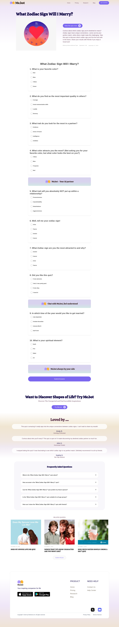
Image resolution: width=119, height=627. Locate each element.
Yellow (35, 81)
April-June (36, 330)
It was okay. (36, 288)
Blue (34, 77)
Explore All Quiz (59, 557)
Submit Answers (59, 379)
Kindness (35, 127)
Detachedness (37, 206)
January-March (37, 326)
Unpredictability (37, 202)
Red (34, 72)
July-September (37, 317)
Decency (35, 113)
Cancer (35, 238)
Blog (71, 597)
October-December (38, 321)
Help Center (91, 590)
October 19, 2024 (15, 546)
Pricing (72, 590)
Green (34, 86)
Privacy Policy (86, 614)
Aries (34, 224)
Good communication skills (40, 104)
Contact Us (91, 587)
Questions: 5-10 (83, 45)
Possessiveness (37, 197)
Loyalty (35, 109)
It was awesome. (37, 279)
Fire (34, 348)
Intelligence (36, 136)
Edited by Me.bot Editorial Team (70, 45)
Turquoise (36, 166)
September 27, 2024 (93, 45)
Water (34, 353)
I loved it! (35, 292)
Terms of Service (97, 614)
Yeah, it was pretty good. (40, 283)
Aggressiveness (37, 211)
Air (34, 357)
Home (72, 587)
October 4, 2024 (48, 546)
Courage (35, 100)
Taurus (35, 229)
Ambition (35, 140)
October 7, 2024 (82, 546)
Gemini (35, 233)
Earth (34, 344)
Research (73, 593)
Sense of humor (37, 131)
